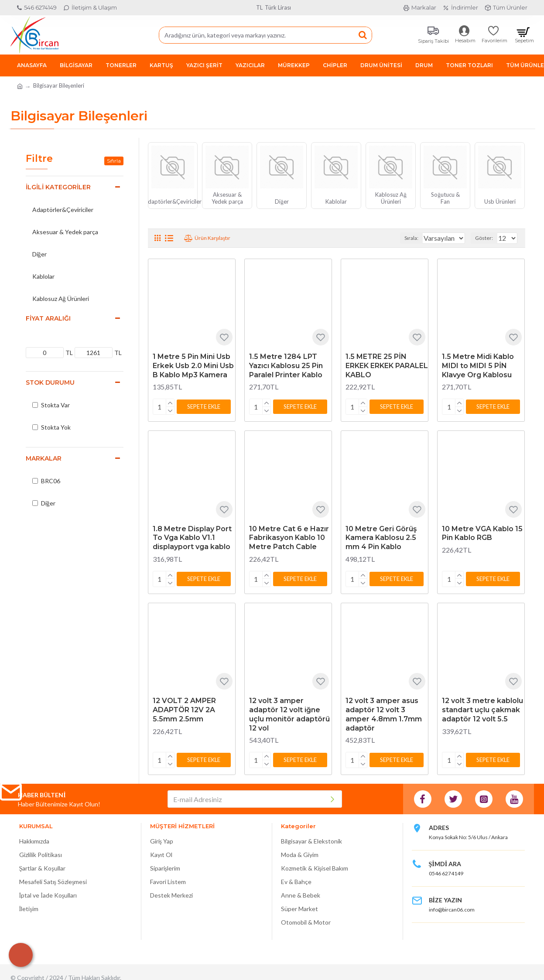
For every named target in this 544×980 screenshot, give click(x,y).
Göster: (487, 238)
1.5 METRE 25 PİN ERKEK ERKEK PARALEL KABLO (387, 365)
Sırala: (403, 238)
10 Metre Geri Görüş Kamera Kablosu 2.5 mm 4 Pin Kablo (381, 536)
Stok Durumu (50, 382)
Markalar (44, 458)
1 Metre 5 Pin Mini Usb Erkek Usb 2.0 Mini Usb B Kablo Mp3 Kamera (193, 365)
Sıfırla (114, 160)
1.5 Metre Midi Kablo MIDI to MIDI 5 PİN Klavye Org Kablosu (478, 365)
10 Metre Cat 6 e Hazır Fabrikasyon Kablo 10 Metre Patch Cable (289, 536)
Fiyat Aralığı (48, 318)
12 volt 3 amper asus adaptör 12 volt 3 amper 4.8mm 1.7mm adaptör (384, 710)
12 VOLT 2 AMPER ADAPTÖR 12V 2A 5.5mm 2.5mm (184, 706)
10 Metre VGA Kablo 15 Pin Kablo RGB (482, 531)
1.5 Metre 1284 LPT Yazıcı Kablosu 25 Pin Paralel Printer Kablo (286, 365)
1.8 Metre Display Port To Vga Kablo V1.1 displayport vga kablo (192, 536)
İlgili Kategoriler (58, 187)
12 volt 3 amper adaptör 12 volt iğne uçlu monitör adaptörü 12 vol (289, 710)
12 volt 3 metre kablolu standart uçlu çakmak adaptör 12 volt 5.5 (482, 706)
